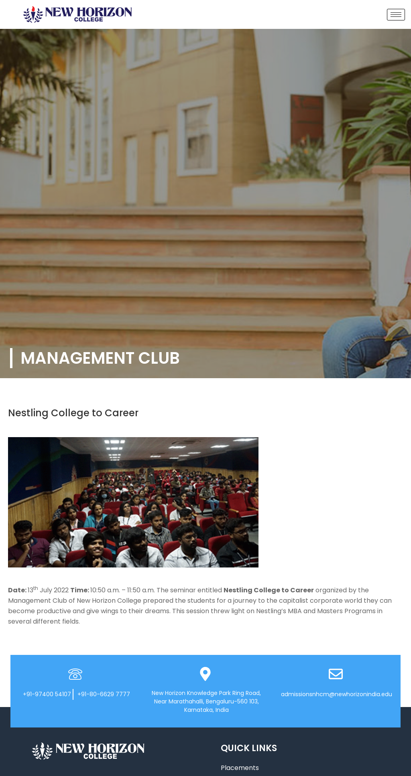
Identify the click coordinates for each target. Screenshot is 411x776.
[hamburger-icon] (396, 14)
